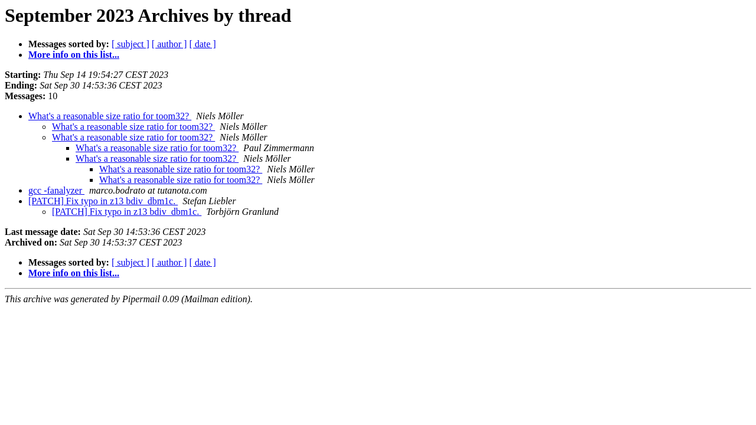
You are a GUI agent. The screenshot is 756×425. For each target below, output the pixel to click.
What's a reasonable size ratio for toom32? (109, 116)
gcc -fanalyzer (56, 190)
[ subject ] (130, 44)
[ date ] (202, 44)
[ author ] (169, 44)
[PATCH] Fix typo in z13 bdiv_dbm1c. (103, 201)
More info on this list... (73, 55)
